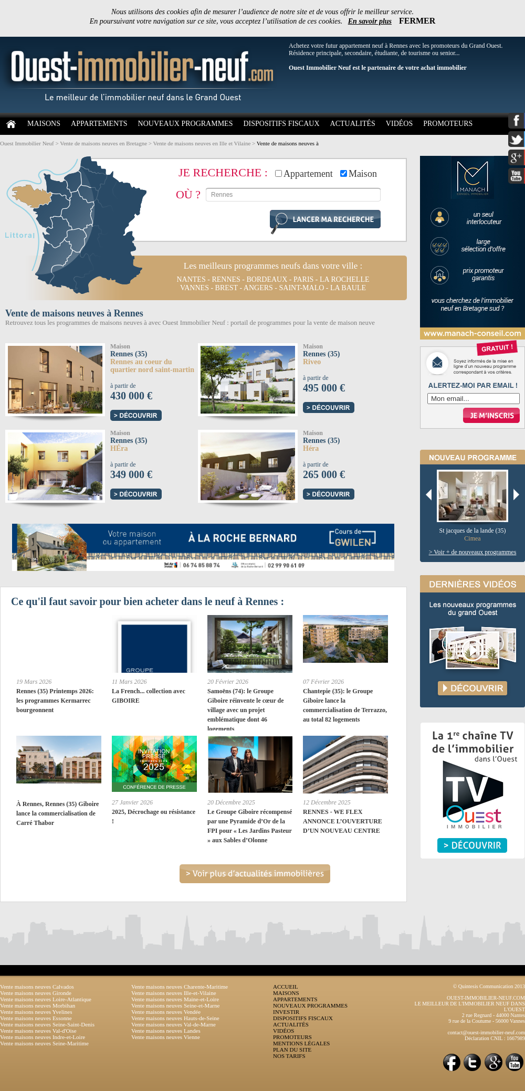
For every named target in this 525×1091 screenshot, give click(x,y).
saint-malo (301, 288)
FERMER (417, 20)
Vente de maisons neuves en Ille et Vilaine (202, 143)
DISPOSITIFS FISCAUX (281, 124)
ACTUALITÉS (352, 124)
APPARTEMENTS (99, 124)
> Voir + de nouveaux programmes (473, 552)
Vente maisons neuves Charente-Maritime (179, 986)
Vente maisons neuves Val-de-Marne (173, 1024)
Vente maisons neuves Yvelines (36, 1012)
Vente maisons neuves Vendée (166, 1012)
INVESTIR (286, 1012)
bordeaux (267, 279)
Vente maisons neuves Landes (166, 1031)
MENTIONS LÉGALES (301, 1043)
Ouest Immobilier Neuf (27, 143)
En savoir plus (370, 21)
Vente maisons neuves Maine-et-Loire (175, 999)
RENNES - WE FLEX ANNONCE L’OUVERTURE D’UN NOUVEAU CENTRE (342, 821)
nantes (190, 279)
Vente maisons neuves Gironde (35, 993)
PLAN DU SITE (292, 1049)
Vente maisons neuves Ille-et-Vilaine (173, 993)
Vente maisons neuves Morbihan (37, 1005)
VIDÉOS (399, 124)
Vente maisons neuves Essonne (36, 1018)
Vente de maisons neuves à (288, 143)
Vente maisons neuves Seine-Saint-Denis (47, 1024)
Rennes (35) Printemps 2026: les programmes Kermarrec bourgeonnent (55, 700)
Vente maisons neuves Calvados (37, 986)
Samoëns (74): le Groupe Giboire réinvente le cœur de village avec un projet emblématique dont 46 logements (245, 710)
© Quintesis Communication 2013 (489, 986)
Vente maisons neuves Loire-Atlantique (45, 999)
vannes (194, 288)
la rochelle (345, 279)
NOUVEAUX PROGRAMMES (185, 124)
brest (226, 288)
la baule (348, 288)
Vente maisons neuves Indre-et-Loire (42, 1037)
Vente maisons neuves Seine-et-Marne (175, 1005)
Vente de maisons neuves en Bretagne (103, 143)
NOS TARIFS (289, 1056)
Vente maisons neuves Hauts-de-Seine (175, 1018)
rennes (226, 279)
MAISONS (43, 124)
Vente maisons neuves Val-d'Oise (38, 1031)
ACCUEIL (285, 986)
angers (258, 288)
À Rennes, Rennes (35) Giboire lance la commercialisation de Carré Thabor (57, 813)
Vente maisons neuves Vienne (165, 1037)
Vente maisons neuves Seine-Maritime (44, 1043)
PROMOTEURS (447, 124)
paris (303, 279)
